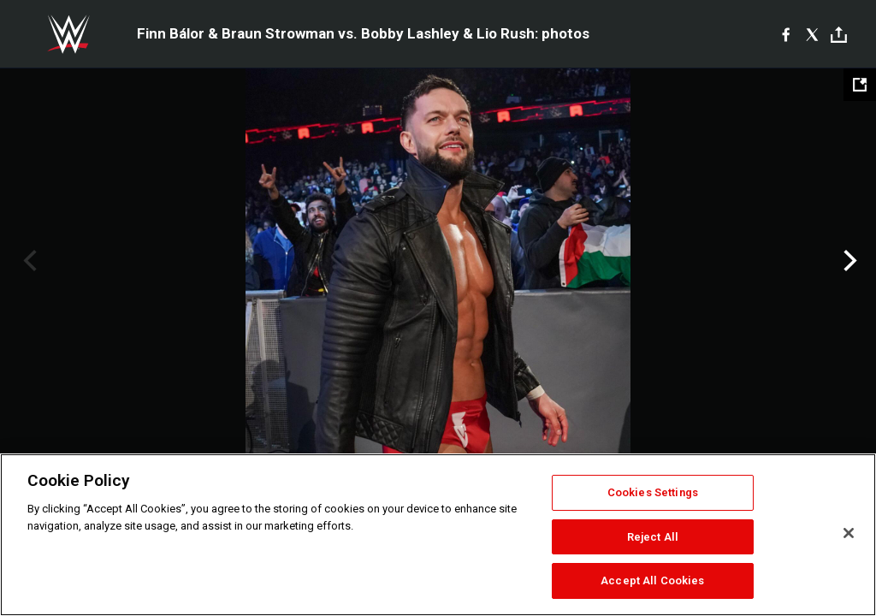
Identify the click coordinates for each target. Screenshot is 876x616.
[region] (438, 534)
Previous (28, 261)
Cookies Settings (652, 492)
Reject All (652, 536)
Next (848, 261)
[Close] (848, 533)
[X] (812, 34)
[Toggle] (839, 35)
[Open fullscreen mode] (859, 84)
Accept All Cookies (652, 580)
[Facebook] (785, 34)
